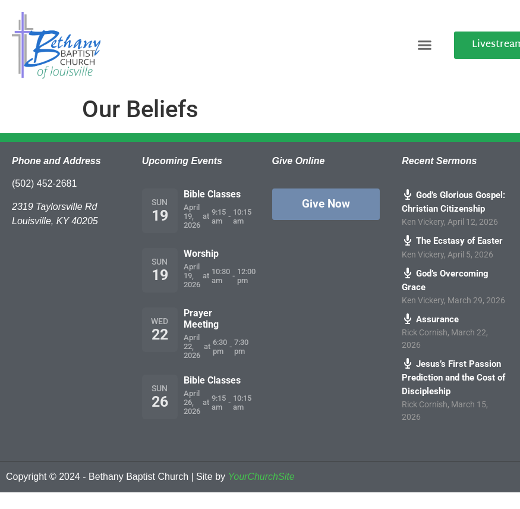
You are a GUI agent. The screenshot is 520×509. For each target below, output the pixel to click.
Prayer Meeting (201, 318)
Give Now (326, 203)
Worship (201, 253)
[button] (425, 45)
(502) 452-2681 (44, 183)
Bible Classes (212, 194)
